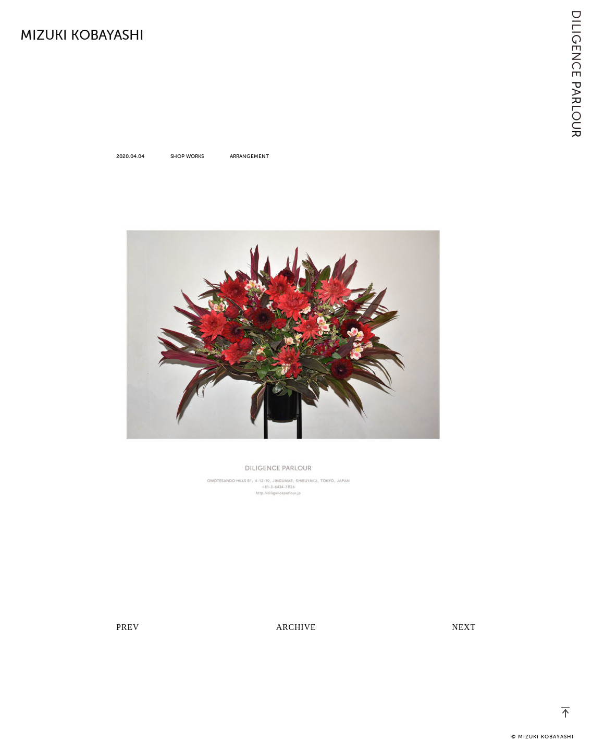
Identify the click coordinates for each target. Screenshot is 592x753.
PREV (127, 627)
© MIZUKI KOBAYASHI (542, 736)
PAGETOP (565, 712)
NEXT (464, 627)
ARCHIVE (296, 627)
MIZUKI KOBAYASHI (82, 36)
